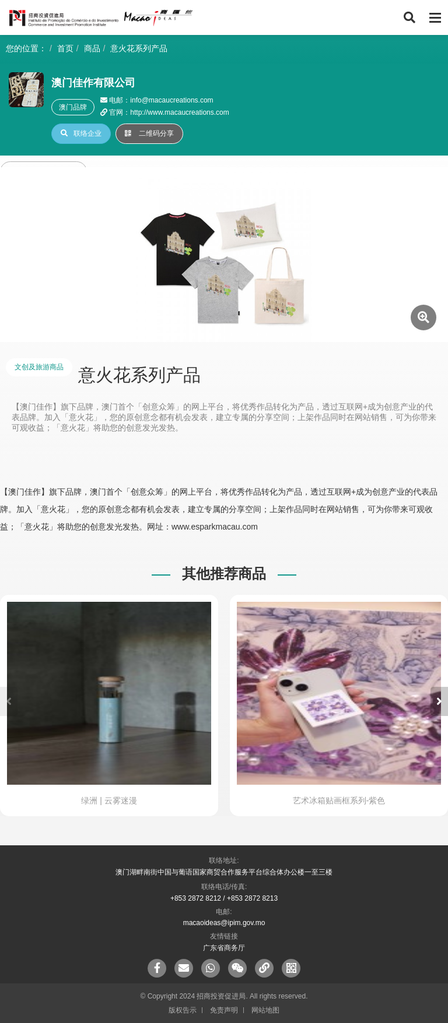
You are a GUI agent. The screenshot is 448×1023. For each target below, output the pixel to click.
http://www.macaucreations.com (179, 112)
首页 (65, 48)
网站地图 (265, 1010)
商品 (92, 48)
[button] (439, 701)
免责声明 (224, 1010)
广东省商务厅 (224, 948)
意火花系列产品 (138, 48)
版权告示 (183, 1010)
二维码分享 (149, 133)
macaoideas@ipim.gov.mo (224, 923)
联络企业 (81, 133)
